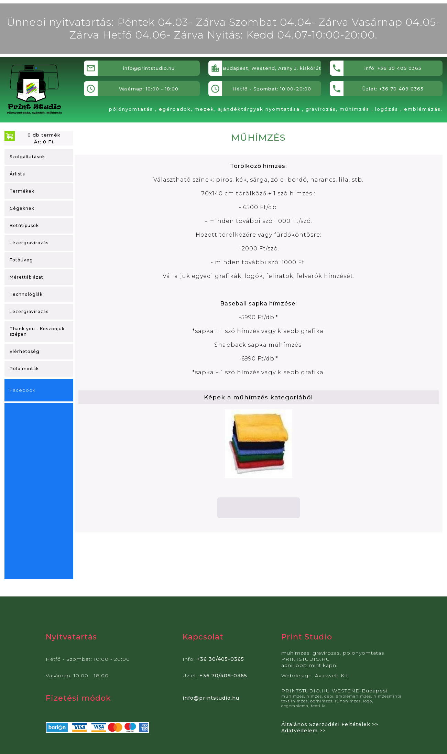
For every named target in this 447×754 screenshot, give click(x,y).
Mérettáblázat (26, 277)
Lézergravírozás (29, 242)
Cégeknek (22, 208)
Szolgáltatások (27, 156)
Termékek (22, 191)
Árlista (17, 173)
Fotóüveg (21, 259)
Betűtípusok (24, 225)
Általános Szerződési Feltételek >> (329, 724)
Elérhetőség (25, 351)
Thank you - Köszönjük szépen (37, 331)
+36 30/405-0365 (220, 659)
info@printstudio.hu (211, 698)
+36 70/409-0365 (223, 675)
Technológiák (26, 294)
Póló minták (24, 368)
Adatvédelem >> (303, 731)
